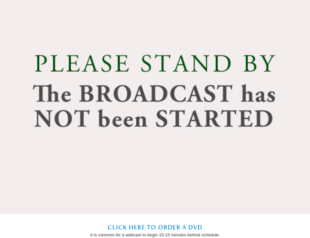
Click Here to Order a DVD (155, 227)
